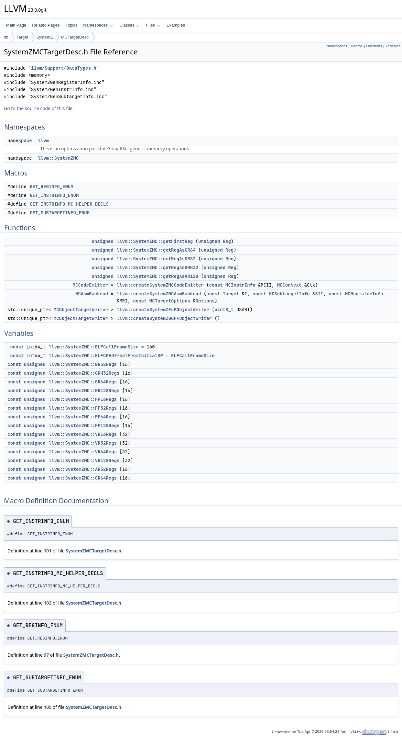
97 (46, 655)
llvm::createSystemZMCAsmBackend (159, 294)
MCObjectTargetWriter (81, 309)
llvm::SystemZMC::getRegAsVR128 (157, 276)
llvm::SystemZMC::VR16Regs (83, 434)
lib (6, 37)
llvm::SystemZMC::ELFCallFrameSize (93, 347)
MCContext (289, 285)
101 (47, 551)
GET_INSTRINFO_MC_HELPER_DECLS (69, 204)
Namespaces (98, 25)
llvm (43, 140)
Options (205, 301)
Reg (227, 241)
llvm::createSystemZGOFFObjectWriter (164, 318)
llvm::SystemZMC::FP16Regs (83, 399)
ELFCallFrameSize (192, 355)
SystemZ (44, 37)
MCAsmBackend (91, 294)
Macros (357, 46)
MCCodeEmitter (90, 285)
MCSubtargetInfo (289, 294)
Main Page (16, 25)
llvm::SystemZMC (58, 158)
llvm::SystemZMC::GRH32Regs (84, 373)
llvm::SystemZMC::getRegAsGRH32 (157, 267)
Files (153, 25)
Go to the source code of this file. (39, 108)
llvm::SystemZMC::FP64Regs (83, 417)
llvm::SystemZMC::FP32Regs (83, 408)
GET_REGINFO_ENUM (51, 186)
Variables (393, 46)
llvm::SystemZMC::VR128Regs (84, 460)
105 (47, 707)
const (216, 285)
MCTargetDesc (75, 37)
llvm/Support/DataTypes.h (63, 68)
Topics (71, 25)
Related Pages (46, 25)
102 (47, 603)
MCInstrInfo (240, 285)
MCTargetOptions (169, 301)
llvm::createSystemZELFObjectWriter (163, 309)
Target (22, 37)
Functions (374, 46)
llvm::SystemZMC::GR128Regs (84, 390)
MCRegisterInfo (364, 294)
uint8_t (224, 309)
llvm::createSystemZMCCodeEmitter (160, 285)
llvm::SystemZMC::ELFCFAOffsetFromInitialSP (106, 355)
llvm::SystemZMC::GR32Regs (83, 364)
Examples (176, 25)
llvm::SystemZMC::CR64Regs (83, 478)
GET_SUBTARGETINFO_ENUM (60, 213)
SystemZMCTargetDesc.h (93, 551)
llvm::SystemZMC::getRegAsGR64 (156, 250)
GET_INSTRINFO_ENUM (54, 195)
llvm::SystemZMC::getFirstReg (155, 241)
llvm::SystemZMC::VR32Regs (83, 443)
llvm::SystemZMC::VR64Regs (83, 452)
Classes (129, 25)
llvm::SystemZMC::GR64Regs (83, 382)
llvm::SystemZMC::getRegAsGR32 (156, 259)
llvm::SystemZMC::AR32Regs (83, 469)
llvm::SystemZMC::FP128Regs (84, 425)
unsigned (102, 241)
